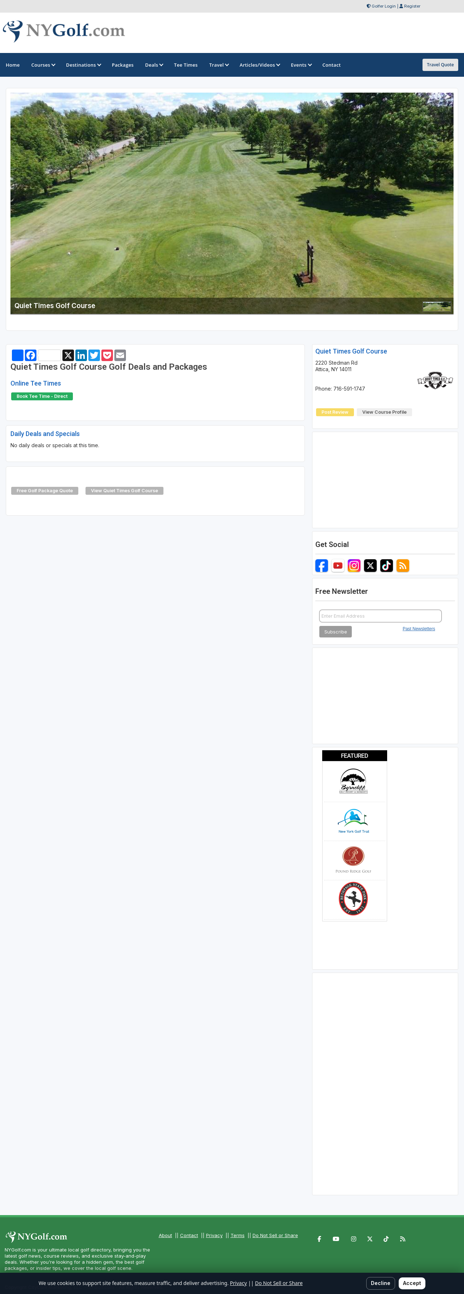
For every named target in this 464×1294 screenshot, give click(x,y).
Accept (412, 1283)
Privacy (214, 1235)
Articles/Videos (259, 65)
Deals (153, 65)
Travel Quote (440, 65)
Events (301, 65)
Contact (189, 1235)
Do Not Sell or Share (275, 1235)
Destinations (83, 65)
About (165, 1235)
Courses (42, 65)
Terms (238, 1235)
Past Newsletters (419, 628)
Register (412, 6)
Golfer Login (384, 6)
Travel (218, 65)
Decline (380, 1283)
